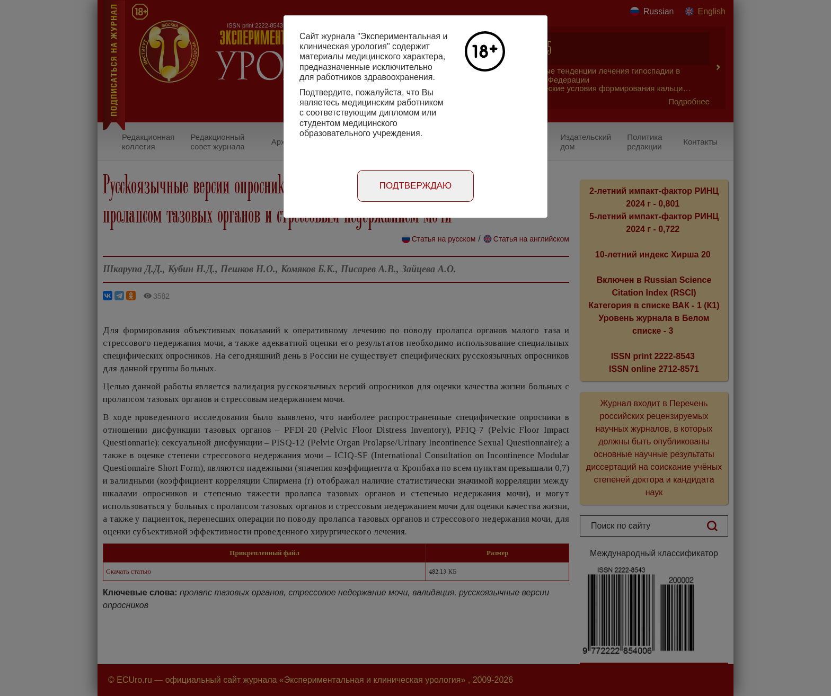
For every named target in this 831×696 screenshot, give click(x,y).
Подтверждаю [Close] (415, 186)
